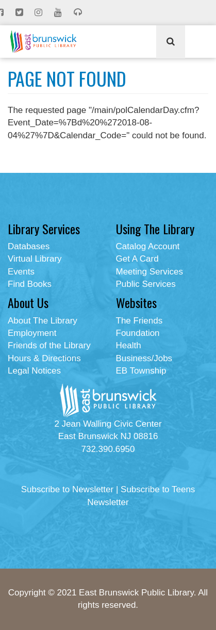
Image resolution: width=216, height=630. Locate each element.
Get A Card (137, 259)
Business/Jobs (144, 358)
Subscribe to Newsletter (67, 489)
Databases (28, 246)
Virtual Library (35, 259)
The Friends (139, 321)
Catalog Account (148, 246)
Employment (32, 333)
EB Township (141, 371)
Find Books (30, 284)
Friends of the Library (49, 345)
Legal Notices (34, 371)
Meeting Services (149, 272)
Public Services (146, 284)
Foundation (138, 333)
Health (128, 345)
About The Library (42, 321)
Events (21, 272)
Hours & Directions (44, 358)
